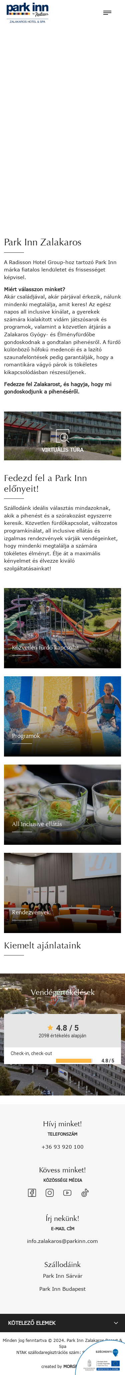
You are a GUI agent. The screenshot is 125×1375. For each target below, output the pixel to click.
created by (62, 1366)
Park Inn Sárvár (62, 1276)
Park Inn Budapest (62, 1289)
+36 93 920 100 (62, 1147)
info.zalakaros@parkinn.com (62, 1241)
